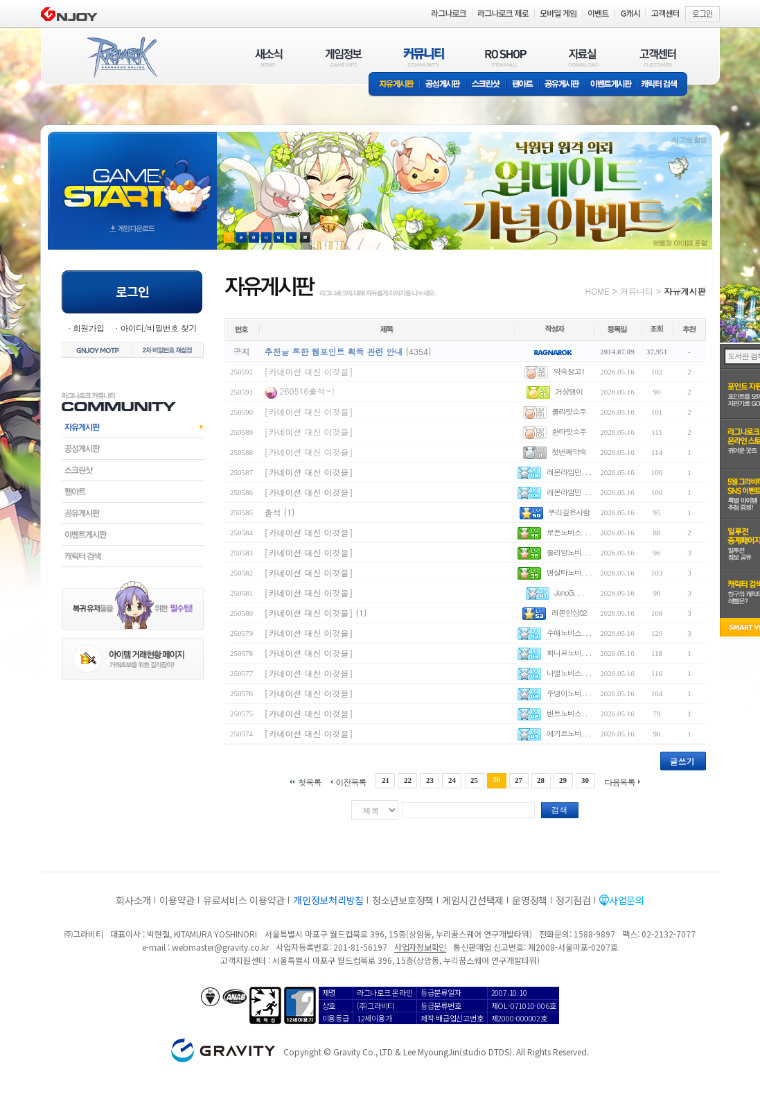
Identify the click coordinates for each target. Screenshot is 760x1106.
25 (474, 780)
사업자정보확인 (420, 947)
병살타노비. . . (569, 572)
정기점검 (573, 900)
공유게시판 (562, 85)
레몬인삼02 (569, 612)
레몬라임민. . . (569, 472)
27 (518, 780)
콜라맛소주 (568, 411)
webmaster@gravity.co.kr (220, 947)
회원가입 (89, 328)
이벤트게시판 (611, 85)
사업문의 (626, 900)
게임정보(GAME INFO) (344, 57)
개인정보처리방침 (328, 900)
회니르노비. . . (569, 653)
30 (585, 780)
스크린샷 (486, 85)
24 (452, 780)
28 (541, 780)
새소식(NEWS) (269, 57)
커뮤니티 (636, 291)
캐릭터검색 (133, 556)
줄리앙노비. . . (569, 552)
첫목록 (309, 781)
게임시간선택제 (473, 900)
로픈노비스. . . (569, 532)
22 (408, 780)
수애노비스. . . (569, 633)
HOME (597, 291)
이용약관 (177, 900)
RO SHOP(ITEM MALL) (506, 57)
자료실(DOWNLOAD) (583, 57)
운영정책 (529, 900)
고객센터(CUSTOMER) (657, 57)
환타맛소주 (568, 431)
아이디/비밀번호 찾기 (158, 328)
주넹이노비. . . (569, 693)
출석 (273, 512)
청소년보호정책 (403, 900)
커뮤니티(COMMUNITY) (424, 57)
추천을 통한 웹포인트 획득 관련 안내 (334, 351)
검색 (559, 809)
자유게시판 (394, 85)
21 (385, 780)
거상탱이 (569, 391)
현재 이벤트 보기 (305, 237)
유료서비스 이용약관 (244, 900)
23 (430, 780)
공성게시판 (443, 85)
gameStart (132, 178)
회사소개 (133, 900)
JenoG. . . (568, 592)
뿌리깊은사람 (569, 512)
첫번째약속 (568, 452)
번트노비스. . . (569, 713)
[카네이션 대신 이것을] (309, 371)
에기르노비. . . (569, 733)
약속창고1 (569, 371)
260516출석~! (307, 391)
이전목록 (350, 781)
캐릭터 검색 (663, 85)
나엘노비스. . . (569, 673)
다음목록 (620, 781)
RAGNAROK (121, 57)
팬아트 (522, 85)
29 (563, 780)
